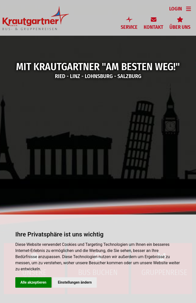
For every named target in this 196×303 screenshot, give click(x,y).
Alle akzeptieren (33, 282)
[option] (98, 151)
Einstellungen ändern (75, 282)
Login (175, 9)
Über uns (179, 27)
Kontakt (153, 27)
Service (129, 27)
